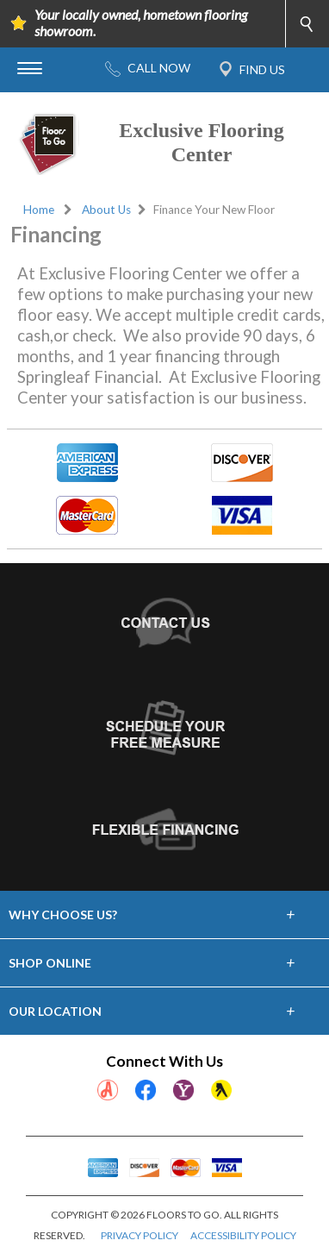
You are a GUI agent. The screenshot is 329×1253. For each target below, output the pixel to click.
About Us (106, 209)
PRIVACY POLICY (139, 1235)
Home (38, 209)
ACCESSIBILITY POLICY (243, 1235)
